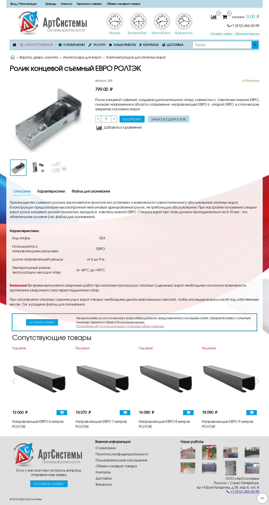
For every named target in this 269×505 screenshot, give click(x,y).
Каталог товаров (39, 45)
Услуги (99, 45)
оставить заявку (42, 322)
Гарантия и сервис (89, 3)
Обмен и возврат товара (123, 3)
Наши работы (125, 45)
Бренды (51, 3)
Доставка (175, 45)
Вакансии (104, 484)
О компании (74, 45)
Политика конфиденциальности (122, 454)
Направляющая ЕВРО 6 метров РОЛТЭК (37, 423)
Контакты (150, 45)
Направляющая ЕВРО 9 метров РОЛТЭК (227, 423)
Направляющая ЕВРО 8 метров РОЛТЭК (164, 423)
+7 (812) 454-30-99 (243, 26)
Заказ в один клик (168, 119)
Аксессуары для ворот (82, 57)
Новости (66, 3)
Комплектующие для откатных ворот (136, 57)
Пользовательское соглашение (121, 460)
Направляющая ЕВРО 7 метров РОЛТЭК (101, 423)
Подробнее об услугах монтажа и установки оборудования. (120, 326)
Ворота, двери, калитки (39, 57)
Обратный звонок (247, 33)
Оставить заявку (221, 33)
